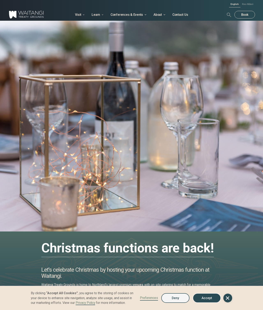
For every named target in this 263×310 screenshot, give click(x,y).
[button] (227, 298)
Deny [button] (175, 298)
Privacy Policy (85, 303)
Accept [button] (207, 298)
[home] (34, 14)
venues (138, 285)
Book (244, 15)
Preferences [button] (149, 298)
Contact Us (180, 15)
